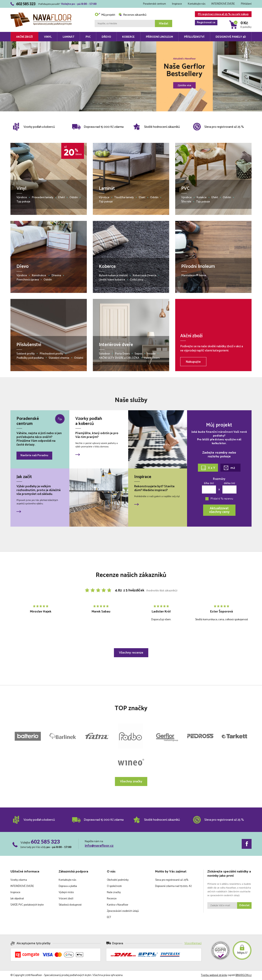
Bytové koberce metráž (113, 275)
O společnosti (114, 886)
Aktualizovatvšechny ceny (219, 510)
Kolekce (201, 197)
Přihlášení (246, 4)
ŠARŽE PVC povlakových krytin (27, 905)
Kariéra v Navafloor (117, 905)
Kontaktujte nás (196, 4)
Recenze (112, 899)
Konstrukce (39, 275)
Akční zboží (24, 37)
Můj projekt (105, 15)
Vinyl (48, 37)
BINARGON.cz (243, 975)
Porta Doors (122, 353)
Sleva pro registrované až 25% (171, 880)
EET (109, 917)
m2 (229, 468)
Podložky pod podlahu (30, 358)
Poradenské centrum (154, 4)
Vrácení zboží (66, 899)
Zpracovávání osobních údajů (123, 911)
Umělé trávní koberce (112, 279)
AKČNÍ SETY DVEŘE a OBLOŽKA (119, 358)
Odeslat (244, 905)
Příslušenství (194, 37)
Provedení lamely (42, 197)
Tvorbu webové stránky (214, 975)
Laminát (68, 37)
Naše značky (114, 892)
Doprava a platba (68, 886)
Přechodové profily (51, 353)
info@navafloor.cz (99, 846)
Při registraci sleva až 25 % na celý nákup (222, 14)
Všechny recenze (131, 652)
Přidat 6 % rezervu (222, 499)
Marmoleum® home (193, 275)
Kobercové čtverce (144, 275)
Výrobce (21, 197)
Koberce (128, 37)
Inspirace (177, 4)
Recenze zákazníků (132, 15)
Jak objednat (17, 899)
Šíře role (186, 201)
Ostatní (78, 358)
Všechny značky (131, 781)
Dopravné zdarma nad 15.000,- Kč (173, 886)
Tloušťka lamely (124, 197)
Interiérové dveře (116, 344)
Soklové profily (25, 353)
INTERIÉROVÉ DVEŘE (223, 4)
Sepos (138, 353)
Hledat (163, 23)
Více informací (193, 943)
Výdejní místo (66, 892)
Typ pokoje (23, 201)
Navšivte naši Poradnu (34, 455)
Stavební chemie (59, 358)
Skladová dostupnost (70, 905)
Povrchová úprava (27, 279)
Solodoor (104, 353)
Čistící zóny (136, 279)
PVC (88, 37)
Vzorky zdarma (18, 880)
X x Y (208, 468)
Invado (151, 353)
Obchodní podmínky (118, 880)
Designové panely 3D (231, 37)
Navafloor (41, 14)
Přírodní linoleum (159, 37)
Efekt (61, 197)
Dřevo (106, 37)
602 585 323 (45, 841)
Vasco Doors (152, 358)
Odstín (74, 197)
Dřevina (56, 275)
